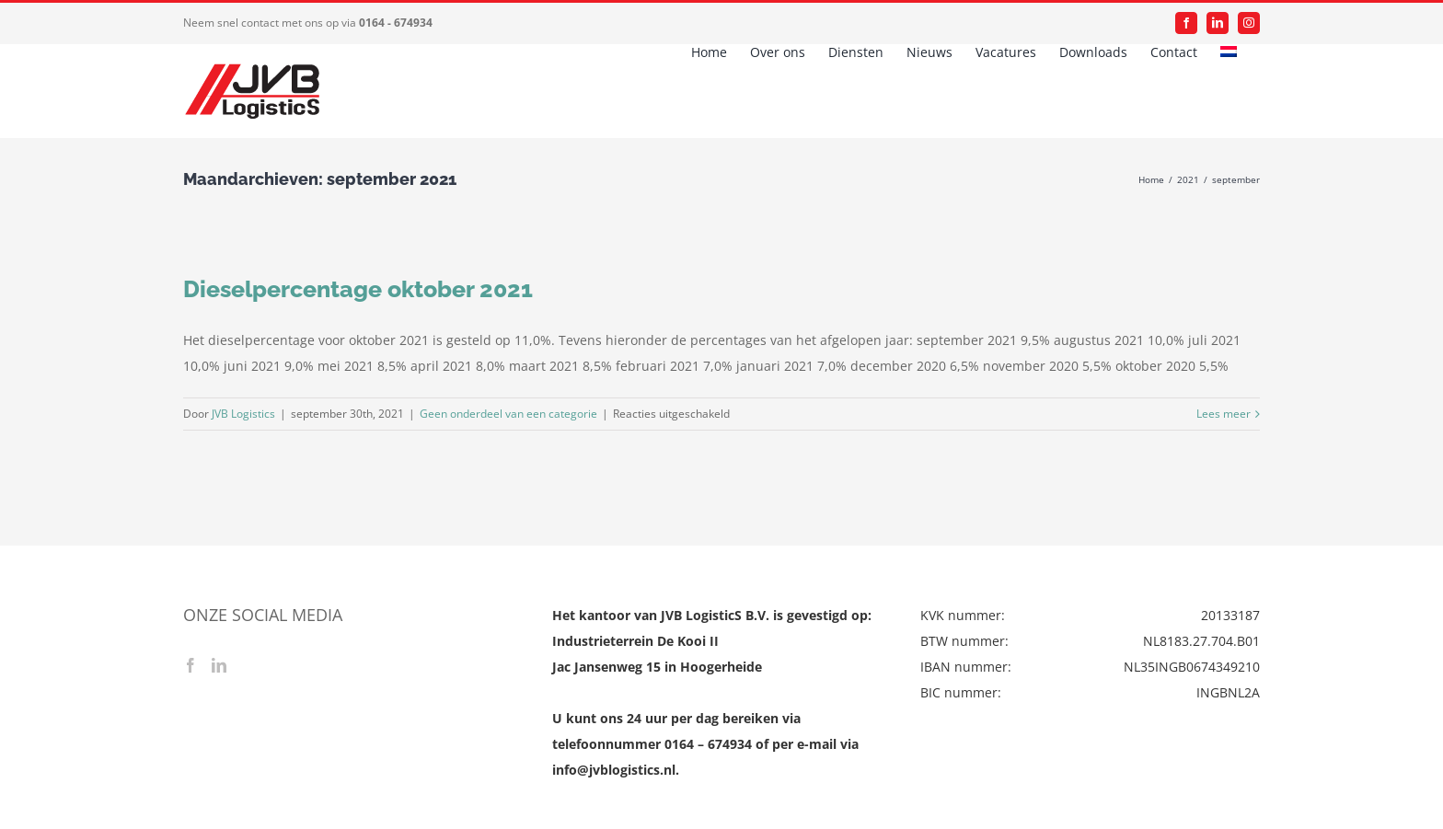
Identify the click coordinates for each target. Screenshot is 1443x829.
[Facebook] (190, 665)
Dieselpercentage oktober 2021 (358, 289)
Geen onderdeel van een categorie (508, 413)
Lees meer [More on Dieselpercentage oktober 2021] (1223, 413)
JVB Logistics (243, 413)
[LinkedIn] (219, 665)
